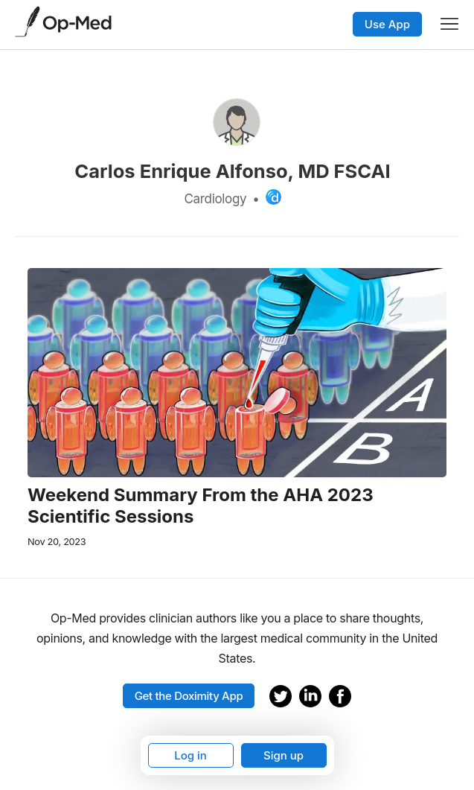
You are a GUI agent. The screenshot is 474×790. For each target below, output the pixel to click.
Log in (190, 755)
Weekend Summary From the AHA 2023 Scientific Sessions (201, 506)
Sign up (283, 755)
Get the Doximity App (189, 696)
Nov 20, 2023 (57, 541)
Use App (387, 24)
